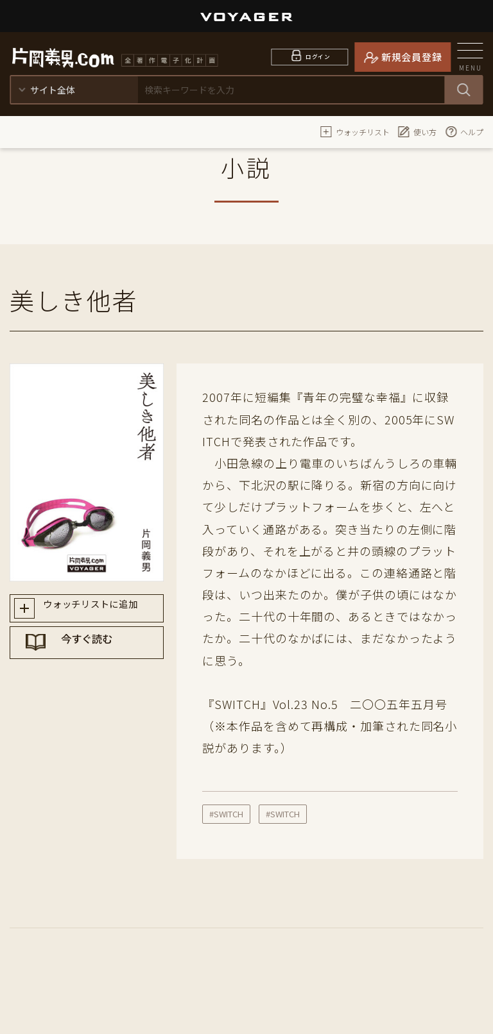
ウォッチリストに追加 (98, 610)
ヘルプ (464, 131)
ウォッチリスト (355, 131)
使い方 (417, 131)
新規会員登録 (411, 56)
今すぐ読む (99, 655)
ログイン (318, 56)
